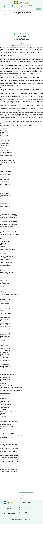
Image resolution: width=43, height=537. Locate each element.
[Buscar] (19, 9)
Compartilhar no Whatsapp (22, 34)
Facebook (27, 507)
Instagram (26, 505)
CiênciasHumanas (14, 6)
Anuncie (9, 508)
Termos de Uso (9, 511)
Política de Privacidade (9, 513)
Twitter (27, 510)
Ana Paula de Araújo (22, 36)
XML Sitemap (9, 516)
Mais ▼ (38, 5)
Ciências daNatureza (5, 6)
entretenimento (14, 61)
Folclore (8, 494)
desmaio (10, 182)
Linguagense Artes (22, 6)
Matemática (30, 5)
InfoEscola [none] (9, 502)
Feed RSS (27, 512)
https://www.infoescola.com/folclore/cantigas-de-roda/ (26, 492)
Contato (9, 506)
